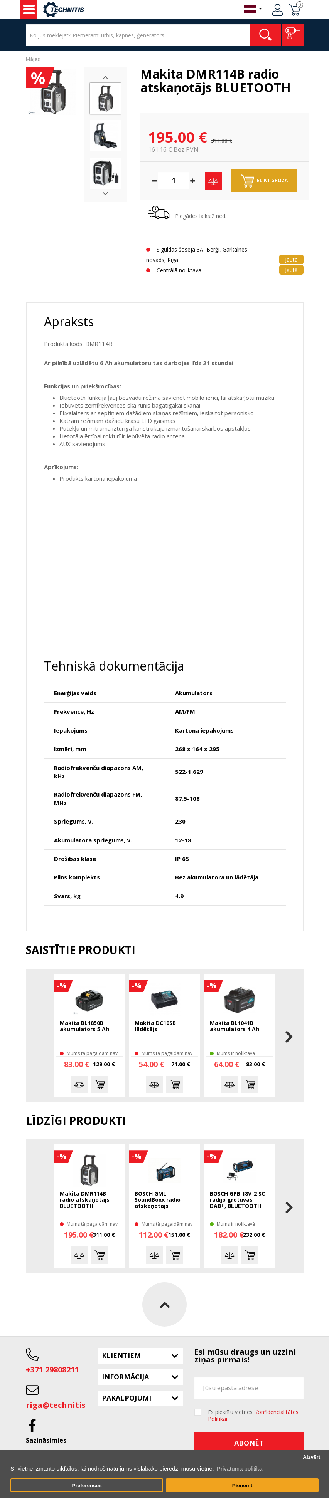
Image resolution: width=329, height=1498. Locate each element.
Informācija (125, 1376)
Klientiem (121, 1355)
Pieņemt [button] (242, 1485)
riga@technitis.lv (60, 1405)
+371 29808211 (52, 1369)
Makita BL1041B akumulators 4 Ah (234, 1026)
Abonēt (249, 1443)
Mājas (33, 58)
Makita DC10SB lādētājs (155, 1026)
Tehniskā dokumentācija (114, 666)
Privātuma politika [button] (239, 1468)
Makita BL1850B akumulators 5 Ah (84, 1026)
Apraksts (69, 321)
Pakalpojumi (126, 1397)
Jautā (291, 259)
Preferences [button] (86, 1485)
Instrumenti (29, 9)
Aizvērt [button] (311, 1457)
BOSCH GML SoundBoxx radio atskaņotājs (158, 1200)
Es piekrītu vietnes (253, 1416)
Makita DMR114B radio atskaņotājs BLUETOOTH (85, 1200)
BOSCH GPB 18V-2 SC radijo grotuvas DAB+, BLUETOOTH (237, 1200)
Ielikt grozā (264, 181)
